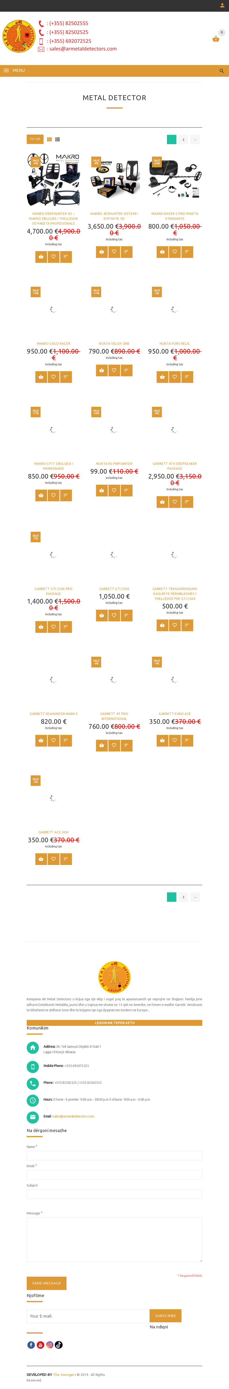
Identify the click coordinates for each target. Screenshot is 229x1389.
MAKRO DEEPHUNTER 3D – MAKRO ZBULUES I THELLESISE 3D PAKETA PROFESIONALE (53, 218)
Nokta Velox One (114, 343)
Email (32, 1165)
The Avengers (51, 1375)
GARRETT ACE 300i (54, 832)
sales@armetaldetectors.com (73, 1116)
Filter (35, 138)
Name (32, 1146)
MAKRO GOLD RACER (53, 343)
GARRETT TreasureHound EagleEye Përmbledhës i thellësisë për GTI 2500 (175, 594)
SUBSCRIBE (165, 1316)
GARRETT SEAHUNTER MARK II (54, 714)
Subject (32, 1185)
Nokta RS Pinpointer (114, 463)
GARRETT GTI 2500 (114, 589)
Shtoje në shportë (41, 256)
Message (35, 1213)
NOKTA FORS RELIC (175, 343)
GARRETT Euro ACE (175, 714)
